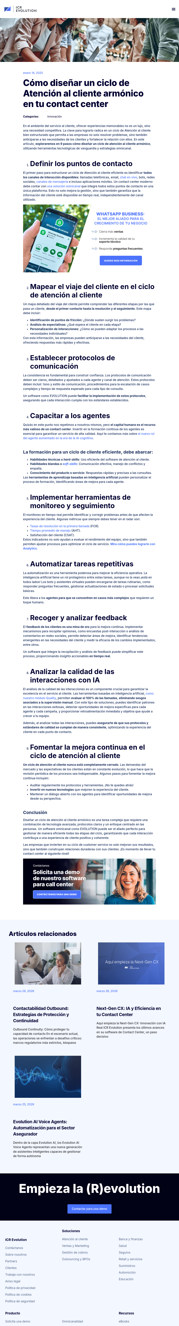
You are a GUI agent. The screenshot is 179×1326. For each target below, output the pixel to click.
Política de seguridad (20, 1301)
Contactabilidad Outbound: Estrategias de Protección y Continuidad (41, 1014)
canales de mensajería (52, 181)
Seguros (124, 1252)
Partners (11, 1261)
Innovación (54, 116)
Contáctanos (14, 1248)
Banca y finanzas (131, 1239)
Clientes (11, 1268)
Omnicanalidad (72, 1321)
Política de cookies (18, 1294)
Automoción (127, 1272)
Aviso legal (12, 1281)
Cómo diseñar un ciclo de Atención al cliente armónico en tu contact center (83, 93)
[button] (173, 9)
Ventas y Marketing (75, 1246)
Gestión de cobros (75, 1252)
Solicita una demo (17, 1321)
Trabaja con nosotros (20, 1274)
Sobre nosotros (16, 1254)
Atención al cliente (75, 1239)
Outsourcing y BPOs (76, 1259)
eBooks (124, 1321)
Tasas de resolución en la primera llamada (60, 526)
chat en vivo (128, 177)
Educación (126, 1279)
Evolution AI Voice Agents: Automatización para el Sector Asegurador (44, 1128)
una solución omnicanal (63, 186)
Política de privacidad (20, 1288)
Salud (123, 1246)
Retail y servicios (130, 1259)
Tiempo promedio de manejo (50, 530)
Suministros (127, 1266)
